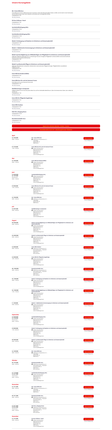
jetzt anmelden (88, 138)
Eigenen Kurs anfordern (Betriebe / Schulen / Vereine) (56, 126)
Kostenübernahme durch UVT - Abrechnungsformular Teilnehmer (56, 129)
